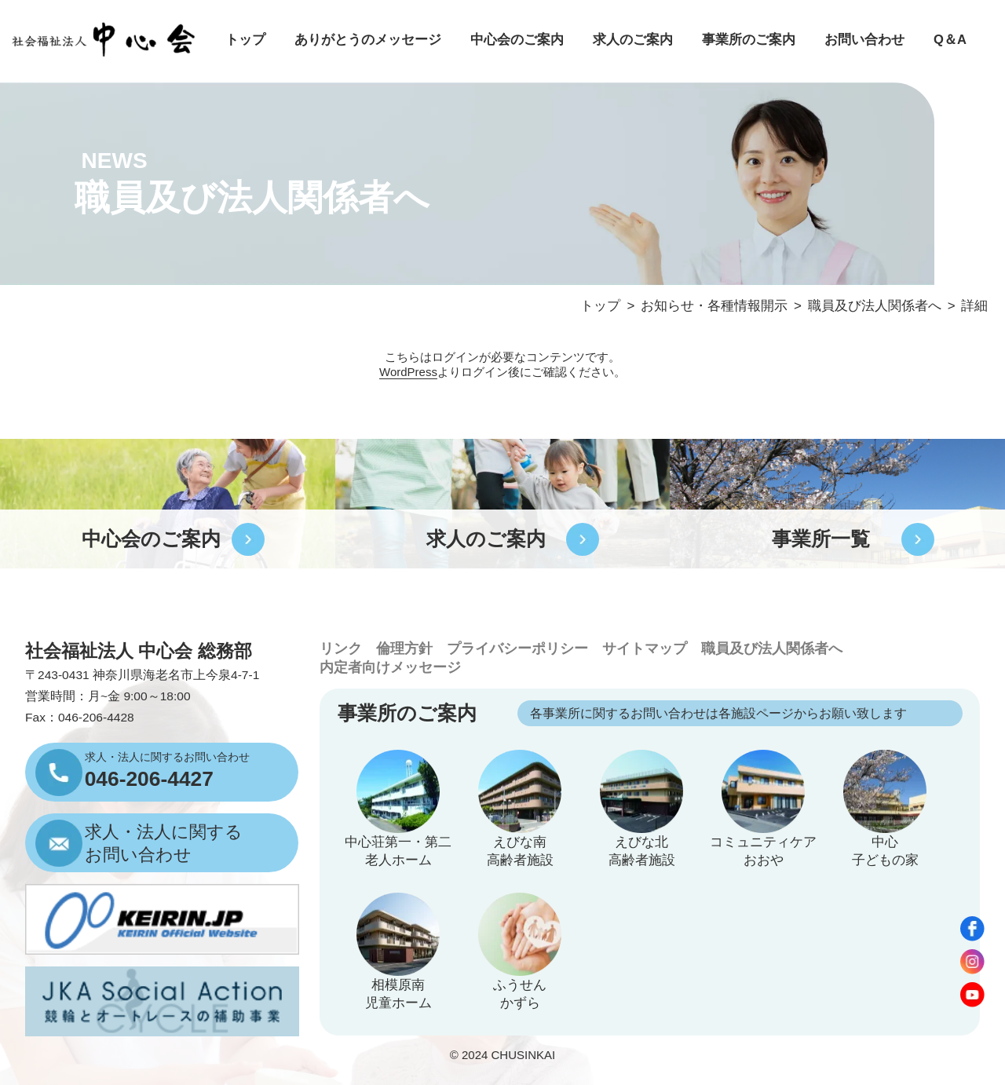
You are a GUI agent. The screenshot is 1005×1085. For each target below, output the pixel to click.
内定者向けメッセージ (390, 667)
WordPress (408, 371)
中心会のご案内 (517, 39)
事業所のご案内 (748, 39)
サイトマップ (644, 648)
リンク (341, 648)
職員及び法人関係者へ (771, 648)
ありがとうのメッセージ (367, 39)
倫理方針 (404, 648)
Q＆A (950, 39)
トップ (245, 39)
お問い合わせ (864, 39)
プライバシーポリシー (517, 648)
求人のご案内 (633, 39)
